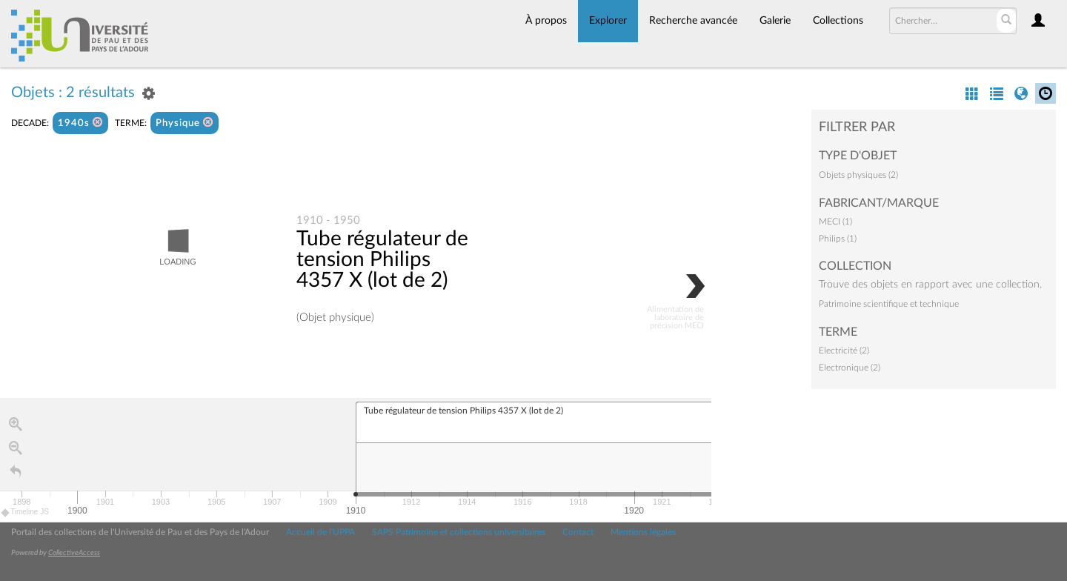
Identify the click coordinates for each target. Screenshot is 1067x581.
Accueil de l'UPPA (320, 532)
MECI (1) (835, 221)
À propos (546, 21)
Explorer (608, 21)
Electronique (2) (849, 367)
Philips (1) (838, 238)
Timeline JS (25, 513)
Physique (184, 122)
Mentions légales (643, 532)
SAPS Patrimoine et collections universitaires (458, 532)
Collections (838, 21)
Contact (578, 532)
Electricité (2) (844, 350)
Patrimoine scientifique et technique (889, 303)
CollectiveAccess (74, 553)
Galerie (775, 21)
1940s (80, 122)
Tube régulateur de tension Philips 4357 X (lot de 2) (382, 260)
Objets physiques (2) (858, 174)
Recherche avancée (693, 21)
